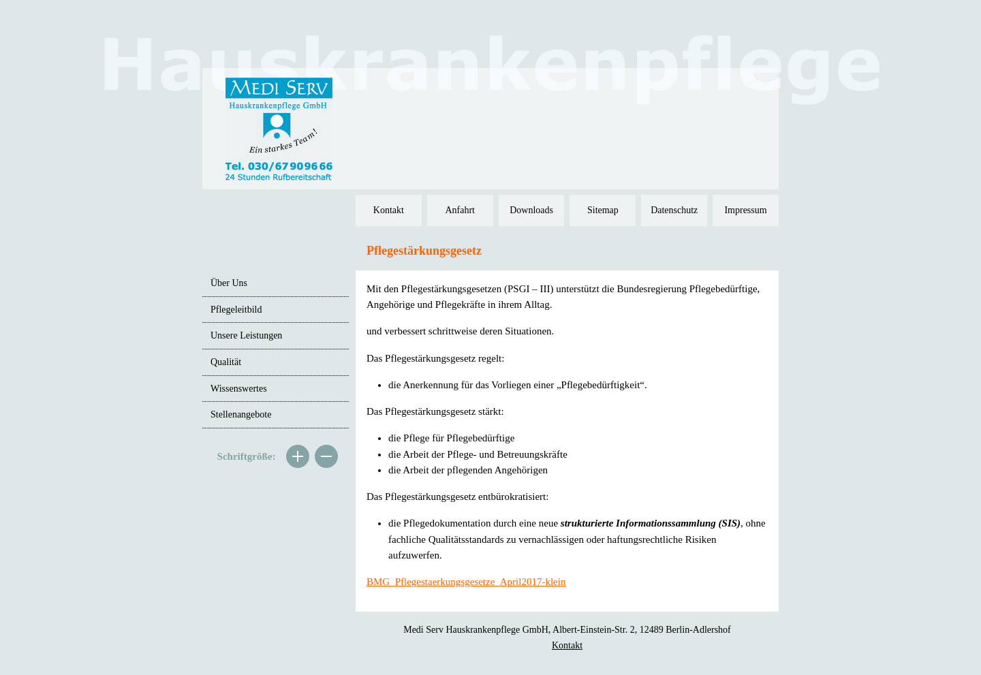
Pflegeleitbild (236, 309)
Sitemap (603, 210)
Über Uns (229, 283)
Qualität (226, 362)
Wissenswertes (239, 388)
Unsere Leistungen (246, 335)
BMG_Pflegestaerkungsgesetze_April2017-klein (466, 581)
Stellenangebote (241, 414)
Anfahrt (460, 210)
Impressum (745, 210)
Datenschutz (674, 210)
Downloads (531, 210)
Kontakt (388, 210)
